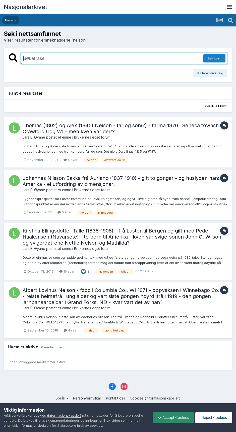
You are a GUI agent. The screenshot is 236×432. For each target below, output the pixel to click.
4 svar (71, 160)
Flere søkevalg (210, 73)
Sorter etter (216, 105)
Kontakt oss (115, 398)
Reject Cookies (214, 417)
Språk (61, 398)
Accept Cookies (173, 417)
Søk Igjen (214, 58)
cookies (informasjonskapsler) (57, 415)
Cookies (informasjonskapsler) (155, 398)
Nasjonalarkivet (25, 7)
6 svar (64, 212)
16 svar (67, 271)
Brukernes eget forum (92, 137)
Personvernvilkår (87, 398)
